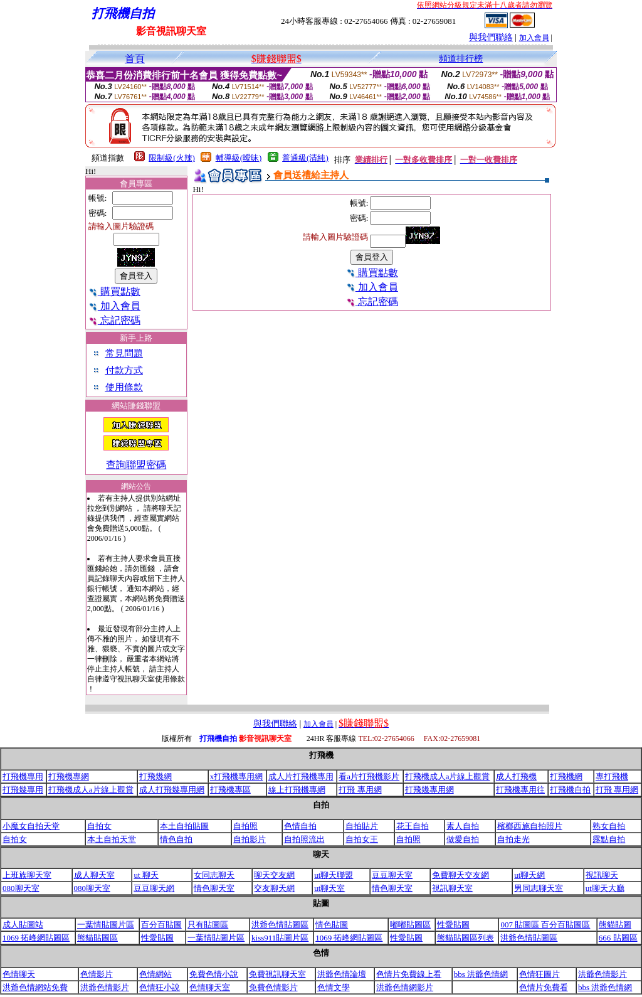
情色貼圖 (331, 924)
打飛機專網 (68, 776)
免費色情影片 (273, 987)
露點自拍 (608, 839)
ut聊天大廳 (605, 888)
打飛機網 (566, 776)
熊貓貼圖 (615, 924)
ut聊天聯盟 (333, 875)
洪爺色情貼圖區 (279, 924)
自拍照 (245, 826)
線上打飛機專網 (296, 789)
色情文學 (333, 987)
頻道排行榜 (461, 58)
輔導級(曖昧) (239, 158)
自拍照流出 (304, 839)
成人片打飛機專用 (301, 776)
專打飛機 (612, 776)
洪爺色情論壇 (341, 974)
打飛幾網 (155, 776)
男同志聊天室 (538, 888)
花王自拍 (412, 826)
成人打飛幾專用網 (171, 789)
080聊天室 (21, 888)
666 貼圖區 (618, 937)
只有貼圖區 (207, 924)
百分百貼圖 (161, 924)
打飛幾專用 (23, 789)
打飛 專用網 (360, 789)
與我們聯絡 (491, 37)
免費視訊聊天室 (277, 974)
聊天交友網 (274, 875)
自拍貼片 (361, 826)
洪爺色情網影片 (404, 987)
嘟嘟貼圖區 (410, 924)
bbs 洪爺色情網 (481, 974)
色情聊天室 (209, 987)
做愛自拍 (462, 839)
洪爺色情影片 (602, 974)
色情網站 (155, 974)
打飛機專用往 (520, 789)
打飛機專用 (23, 776)
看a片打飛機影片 (369, 776)
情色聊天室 (214, 888)
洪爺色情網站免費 (35, 987)
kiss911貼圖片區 (279, 937)
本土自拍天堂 (111, 839)
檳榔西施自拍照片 (529, 826)
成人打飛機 (516, 776)
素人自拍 (462, 826)
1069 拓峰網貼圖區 (36, 937)
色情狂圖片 (539, 974)
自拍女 (99, 826)
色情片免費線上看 (408, 974)
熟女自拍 (608, 826)
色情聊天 (19, 974)
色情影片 (96, 974)
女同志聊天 (214, 875)
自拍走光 (513, 839)
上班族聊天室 (27, 875)
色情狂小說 (159, 987)
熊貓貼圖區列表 (465, 937)
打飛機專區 (230, 789)
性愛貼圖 (453, 924)
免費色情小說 (213, 974)
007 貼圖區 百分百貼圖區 (545, 924)
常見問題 (124, 353)
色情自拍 (300, 826)
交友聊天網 (274, 888)
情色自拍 (176, 839)
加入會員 (534, 37)
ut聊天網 (529, 875)
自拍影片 (249, 839)
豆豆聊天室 (392, 875)
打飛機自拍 (570, 789)
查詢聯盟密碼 (136, 464)
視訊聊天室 (452, 888)
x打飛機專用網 (236, 776)
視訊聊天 (602, 875)
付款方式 (124, 370)
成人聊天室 (94, 875)
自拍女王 (361, 839)
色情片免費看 (543, 987)
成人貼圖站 (23, 924)
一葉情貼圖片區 (105, 924)
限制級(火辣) (172, 158)
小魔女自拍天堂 (31, 826)
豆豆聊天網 (154, 888)
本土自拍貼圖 (184, 826)
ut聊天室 (329, 888)
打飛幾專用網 (429, 789)
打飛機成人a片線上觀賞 (447, 776)
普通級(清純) (305, 158)
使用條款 (124, 387)
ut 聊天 (146, 875)
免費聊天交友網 (460, 875)
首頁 (135, 58)
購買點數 (114, 291)
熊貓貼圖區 (97, 937)
